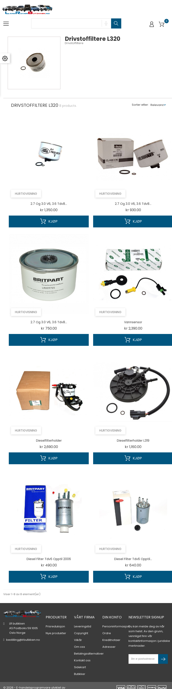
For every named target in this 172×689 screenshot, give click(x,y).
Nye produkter (56, 626)
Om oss (79, 640)
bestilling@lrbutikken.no (23, 633)
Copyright (81, 626)
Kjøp (49, 221)
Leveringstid (82, 620)
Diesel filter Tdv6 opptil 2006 (49, 559)
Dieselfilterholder (49, 440)
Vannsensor (133, 322)
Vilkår (78, 633)
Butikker (79, 667)
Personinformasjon (116, 620)
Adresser (109, 640)
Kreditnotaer (111, 633)
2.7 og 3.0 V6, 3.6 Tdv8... (49, 204)
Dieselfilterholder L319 (133, 440)
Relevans (157, 105)
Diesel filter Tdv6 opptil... (133, 559)
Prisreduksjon (55, 620)
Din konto (112, 610)
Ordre (106, 626)
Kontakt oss (82, 654)
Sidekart (80, 660)
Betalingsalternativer (89, 647)
